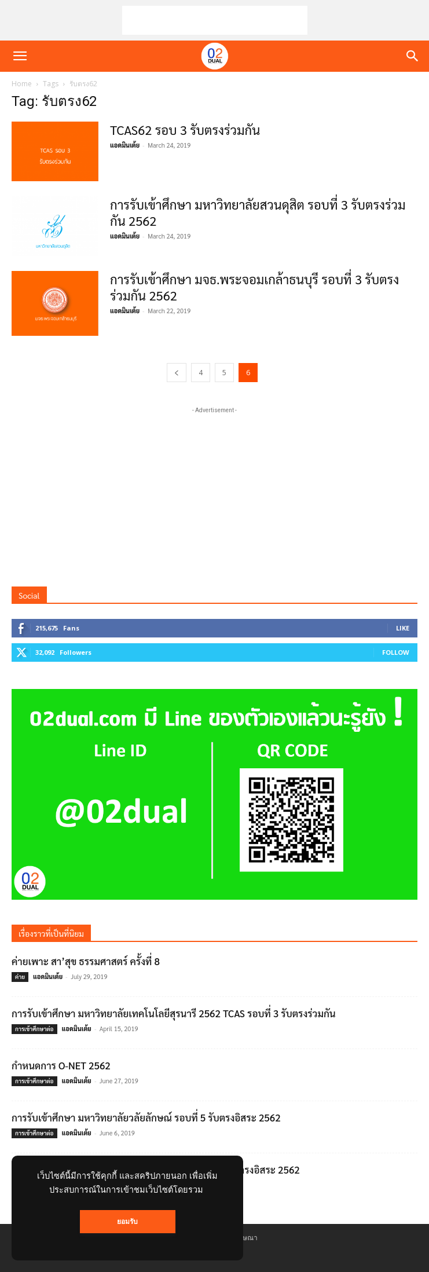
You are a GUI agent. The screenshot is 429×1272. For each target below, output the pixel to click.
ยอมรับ (127, 1222)
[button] (19, 56)
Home (22, 84)
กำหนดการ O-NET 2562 (61, 1065)
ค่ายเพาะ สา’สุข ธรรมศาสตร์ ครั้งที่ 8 (86, 961)
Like (402, 628)
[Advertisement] (214, 20)
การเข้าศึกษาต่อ (34, 1028)
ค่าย (20, 976)
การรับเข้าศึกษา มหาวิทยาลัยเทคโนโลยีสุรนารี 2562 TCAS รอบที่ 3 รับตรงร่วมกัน (175, 1013)
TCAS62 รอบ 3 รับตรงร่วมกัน (185, 130)
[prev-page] (176, 372)
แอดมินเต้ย (125, 145)
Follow (395, 652)
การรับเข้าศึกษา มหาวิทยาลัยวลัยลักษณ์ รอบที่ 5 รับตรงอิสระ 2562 (146, 1117)
